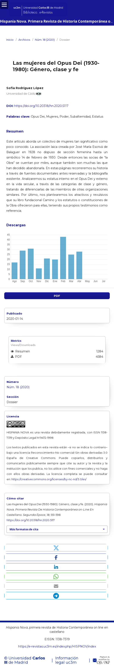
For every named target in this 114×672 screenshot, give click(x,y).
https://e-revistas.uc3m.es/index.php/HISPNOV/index (57, 646)
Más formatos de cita (24, 529)
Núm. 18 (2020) (45, 39)
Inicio (10, 39)
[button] (56, 547)
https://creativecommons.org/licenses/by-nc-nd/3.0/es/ (48, 479)
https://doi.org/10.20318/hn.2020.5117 (41, 106)
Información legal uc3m (66, 660)
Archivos (24, 39)
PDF (57, 295)
